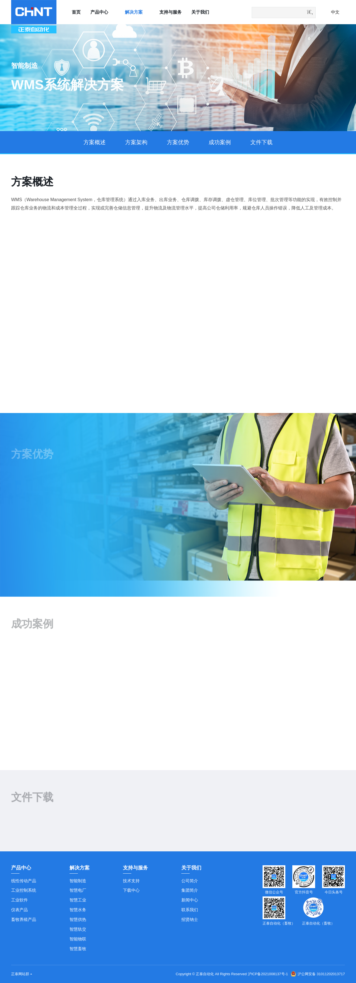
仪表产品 (19, 909)
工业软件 (19, 900)
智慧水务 (78, 909)
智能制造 (78, 880)
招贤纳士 (189, 919)
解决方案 (134, 12)
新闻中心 (189, 900)
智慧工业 (78, 900)
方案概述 (94, 142)
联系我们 (189, 909)
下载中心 (131, 890)
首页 (76, 12)
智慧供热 (78, 919)
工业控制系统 (23, 890)
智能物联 (78, 939)
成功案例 (220, 142)
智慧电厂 (78, 890)
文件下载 (261, 142)
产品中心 (99, 12)
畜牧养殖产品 (23, 919)
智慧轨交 (78, 929)
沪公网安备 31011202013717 (318, 974)
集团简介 (189, 890)
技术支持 (131, 880)
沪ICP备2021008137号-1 (268, 974)
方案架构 (136, 142)
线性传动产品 (23, 880)
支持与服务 (170, 12)
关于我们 (200, 12)
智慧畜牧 (78, 948)
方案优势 (178, 142)
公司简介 (189, 880)
